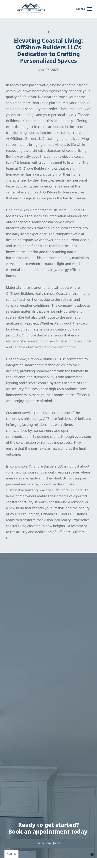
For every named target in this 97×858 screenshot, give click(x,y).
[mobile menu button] (89, 8)
